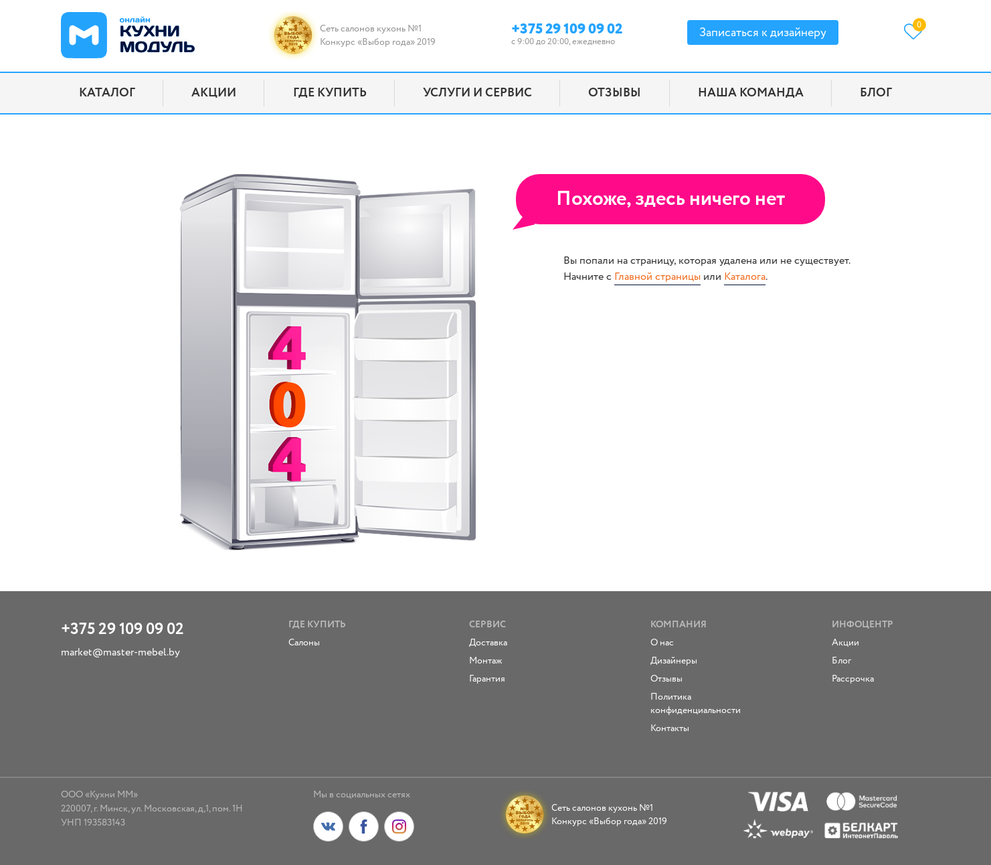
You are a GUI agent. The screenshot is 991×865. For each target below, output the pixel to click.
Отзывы (614, 93)
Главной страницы (657, 277)
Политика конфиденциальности (694, 703)
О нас (662, 642)
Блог (876, 93)
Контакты (669, 728)
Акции (213, 93)
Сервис (487, 624)
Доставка (488, 642)
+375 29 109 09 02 (566, 27)
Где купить (330, 93)
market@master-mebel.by (120, 652)
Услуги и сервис (477, 93)
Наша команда (751, 93)
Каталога (744, 277)
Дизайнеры (673, 660)
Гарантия (487, 679)
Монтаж (486, 660)
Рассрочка (853, 679)
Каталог (107, 93)
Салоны (304, 642)
